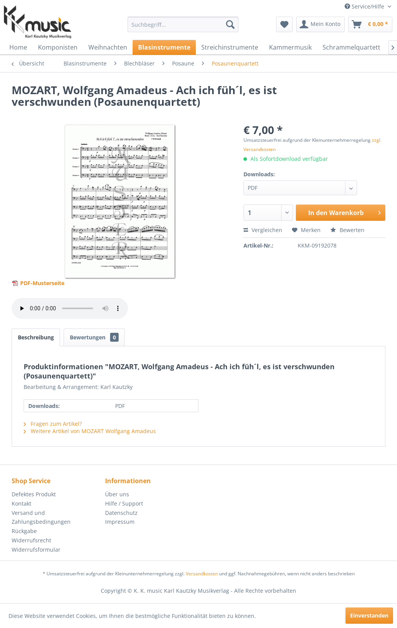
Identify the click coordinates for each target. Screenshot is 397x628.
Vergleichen (262, 230)
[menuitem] (183, 24)
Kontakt (21, 503)
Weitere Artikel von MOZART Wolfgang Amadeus (90, 431)
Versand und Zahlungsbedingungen (41, 517)
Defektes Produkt (34, 494)
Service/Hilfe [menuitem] (365, 6)
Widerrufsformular (36, 549)
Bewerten (347, 230)
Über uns (117, 494)
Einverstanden (369, 615)
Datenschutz (121, 512)
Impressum (120, 521)
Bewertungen (94, 337)
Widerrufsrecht (31, 540)
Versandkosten (202, 573)
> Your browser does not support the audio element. (70, 308)
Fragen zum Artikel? (53, 423)
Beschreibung (36, 337)
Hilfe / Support (124, 503)
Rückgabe (24, 531)
